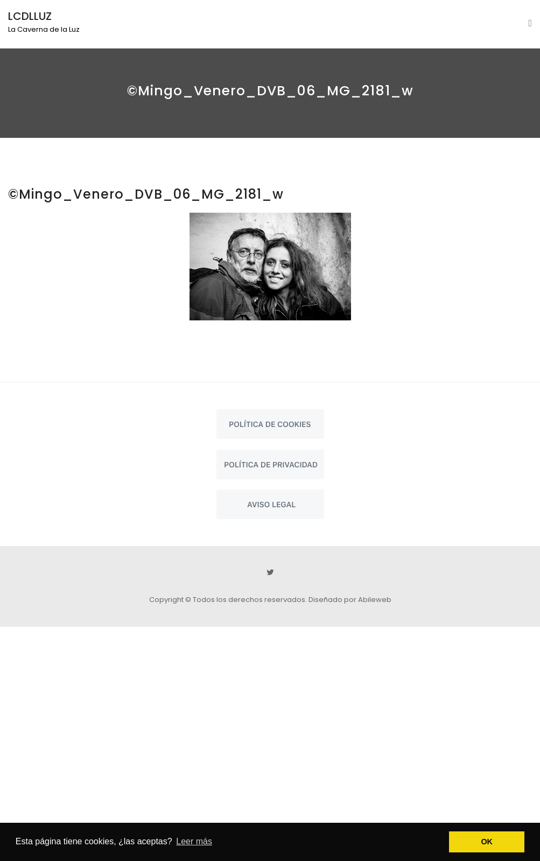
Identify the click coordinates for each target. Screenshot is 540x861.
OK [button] (487, 841)
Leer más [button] (194, 841)
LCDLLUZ (30, 16)
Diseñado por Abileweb (349, 599)
